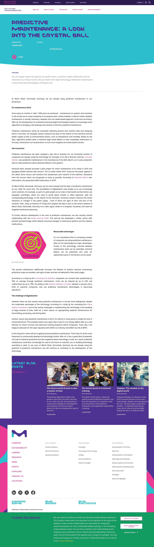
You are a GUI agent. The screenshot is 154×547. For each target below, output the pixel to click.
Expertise (47, 2)
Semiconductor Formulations (122, 455)
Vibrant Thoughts (85, 463)
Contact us (17, 476)
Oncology (82, 447)
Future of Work (77, 9)
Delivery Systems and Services (122, 463)
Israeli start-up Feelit (40, 218)
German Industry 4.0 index (60, 284)
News (14, 462)
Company (36, 2)
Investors (83, 2)
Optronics (115, 451)
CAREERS (139, 2)
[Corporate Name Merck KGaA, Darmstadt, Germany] (10, 2)
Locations (17, 481)
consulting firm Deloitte (44, 278)
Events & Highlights (119, 479)
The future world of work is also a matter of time (62, 389)
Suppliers (17, 472)
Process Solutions (51, 447)
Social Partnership (94, 9)
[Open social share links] (14, 57)
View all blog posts (18, 372)
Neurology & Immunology (88, 451)
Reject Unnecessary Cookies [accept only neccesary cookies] (131, 526)
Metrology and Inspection (121, 459)
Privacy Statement (66, 541)
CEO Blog (115, 475)
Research (58, 2)
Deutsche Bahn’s (81, 177)
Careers (16, 453)
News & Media (70, 2)
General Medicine (85, 459)
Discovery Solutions (52, 455)
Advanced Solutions (52, 451)
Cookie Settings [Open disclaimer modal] (129, 532)
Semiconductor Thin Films (121, 447)
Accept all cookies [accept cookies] (131, 518)
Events (15, 467)
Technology (63, 9)
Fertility (81, 455)
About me (36, 9)
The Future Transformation (12, 9)
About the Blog (49, 9)
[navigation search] (149, 2)
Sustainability (19, 448)
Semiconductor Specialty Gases (123, 467)
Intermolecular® (118, 471)
